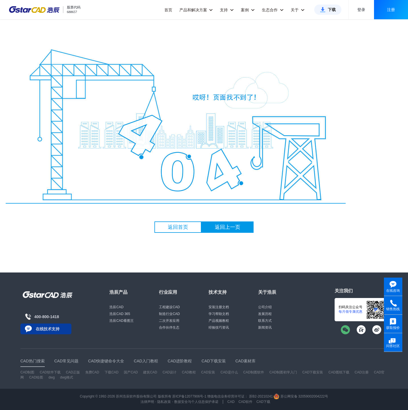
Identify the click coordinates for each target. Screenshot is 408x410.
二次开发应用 (169, 321)
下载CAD (111, 372)
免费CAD (92, 372)
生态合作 (273, 10)
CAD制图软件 (253, 372)
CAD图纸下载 (338, 372)
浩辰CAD (116, 307)
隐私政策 (164, 402)
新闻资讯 (265, 327)
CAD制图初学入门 (283, 372)
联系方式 (265, 321)
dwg (51, 377)
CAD (230, 402)
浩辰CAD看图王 (121, 321)
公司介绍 (265, 307)
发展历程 (265, 314)
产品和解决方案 (196, 10)
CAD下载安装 (312, 372)
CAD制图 (27, 372)
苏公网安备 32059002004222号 (301, 396)
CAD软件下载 (50, 372)
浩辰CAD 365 (119, 314)
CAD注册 (362, 372)
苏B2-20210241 (261, 396)
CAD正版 (73, 372)
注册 (391, 9)
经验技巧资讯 (219, 327)
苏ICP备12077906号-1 (189, 396)
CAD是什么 (229, 372)
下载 (332, 9)
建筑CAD (150, 372)
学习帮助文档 (219, 314)
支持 (227, 10)
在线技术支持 (48, 329)
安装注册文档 (219, 307)
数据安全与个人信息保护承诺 (196, 402)
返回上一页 (227, 227)
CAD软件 (245, 402)
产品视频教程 (219, 321)
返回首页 (178, 227)
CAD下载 (263, 402)
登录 (361, 9)
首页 (168, 10)
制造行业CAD (169, 314)
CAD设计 (170, 372)
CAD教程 (189, 372)
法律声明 (147, 402)
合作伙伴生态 (169, 327)
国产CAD (131, 372)
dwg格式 (66, 377)
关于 (298, 10)
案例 (248, 10)
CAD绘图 (36, 377)
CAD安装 (208, 372)
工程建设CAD (169, 307)
